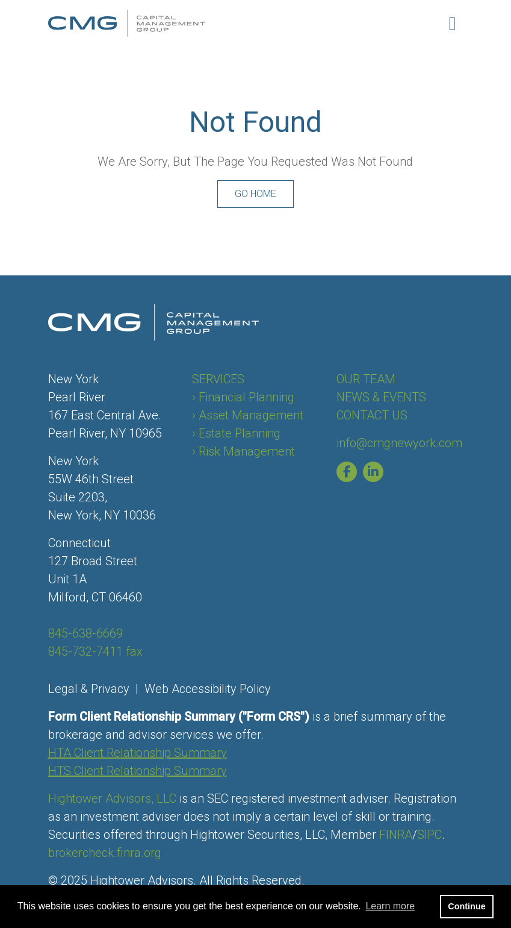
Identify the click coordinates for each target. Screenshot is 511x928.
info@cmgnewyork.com (399, 443)
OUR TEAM (365, 379)
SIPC (429, 834)
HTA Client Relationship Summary (137, 752)
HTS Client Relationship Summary (137, 770)
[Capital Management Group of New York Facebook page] (349, 472)
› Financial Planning (243, 397)
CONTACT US (371, 415)
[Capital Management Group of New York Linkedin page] (376, 472)
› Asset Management (247, 415)
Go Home (255, 193)
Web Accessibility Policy (207, 689)
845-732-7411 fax (95, 651)
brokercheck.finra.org (104, 852)
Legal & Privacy (88, 689)
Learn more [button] (390, 906)
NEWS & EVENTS (381, 397)
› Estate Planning (236, 433)
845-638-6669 (85, 633)
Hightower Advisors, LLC (112, 798)
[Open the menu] (452, 23)
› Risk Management (243, 451)
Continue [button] (466, 906)
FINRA (395, 834)
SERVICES (218, 379)
